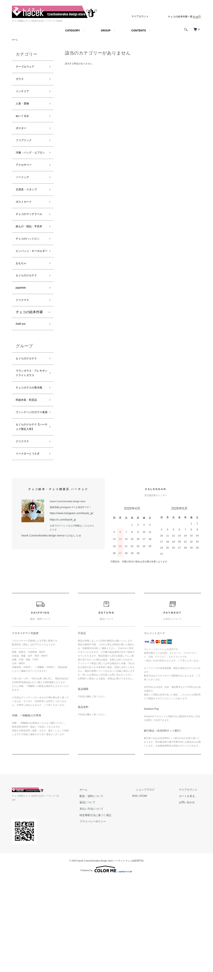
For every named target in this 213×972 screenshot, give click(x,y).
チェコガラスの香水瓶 (29, 457)
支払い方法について (118, 904)
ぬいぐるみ (24, 122)
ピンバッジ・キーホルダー (29, 297)
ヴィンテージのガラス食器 (29, 490)
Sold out (22, 379)
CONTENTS (138, 30)
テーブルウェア (28, 68)
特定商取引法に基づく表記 (121, 910)
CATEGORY (72, 30)
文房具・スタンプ (29, 209)
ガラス (21, 81)
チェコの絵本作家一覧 (185, 17)
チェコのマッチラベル (29, 239)
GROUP (105, 30)
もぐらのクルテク (29, 327)
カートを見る (192, 893)
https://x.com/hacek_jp (61, 616)
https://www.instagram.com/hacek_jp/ (68, 610)
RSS (154, 893)
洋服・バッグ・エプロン (29, 166)
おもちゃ (22, 314)
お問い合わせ (192, 898)
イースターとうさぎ (29, 548)
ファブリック (26, 149)
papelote (22, 341)
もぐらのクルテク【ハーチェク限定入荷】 (29, 512)
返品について (115, 898)
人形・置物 (24, 109)
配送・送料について (118, 893)
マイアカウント (143, 16)
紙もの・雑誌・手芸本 (29, 258)
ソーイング (24, 196)
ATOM (162, 893)
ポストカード (26, 223)
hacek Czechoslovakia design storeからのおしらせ (47, 631)
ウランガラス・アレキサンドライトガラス (29, 434)
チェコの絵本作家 (29, 367)
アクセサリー (26, 182)
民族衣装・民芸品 (29, 473)
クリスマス (24, 354)
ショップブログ (160, 887)
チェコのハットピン (29, 278)
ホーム (15, 40)
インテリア (24, 95)
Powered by (106, 963)
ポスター (22, 136)
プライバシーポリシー (119, 915)
